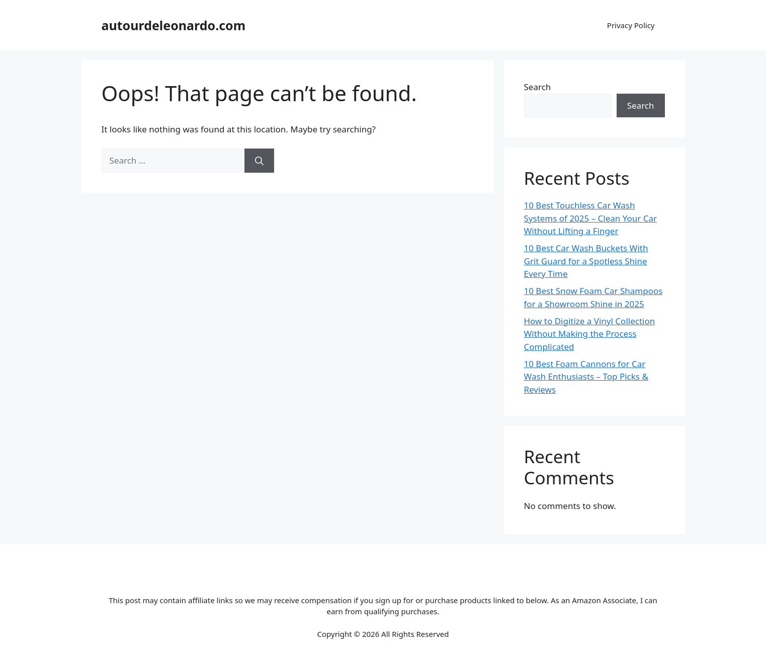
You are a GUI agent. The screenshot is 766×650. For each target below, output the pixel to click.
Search (537, 87)
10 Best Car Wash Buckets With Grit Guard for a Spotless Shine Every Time (586, 260)
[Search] (259, 161)
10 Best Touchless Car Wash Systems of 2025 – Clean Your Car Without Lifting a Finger (590, 218)
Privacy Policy (631, 25)
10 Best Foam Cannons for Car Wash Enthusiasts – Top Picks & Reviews (586, 376)
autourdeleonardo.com (174, 25)
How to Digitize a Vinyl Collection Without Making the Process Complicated (589, 333)
